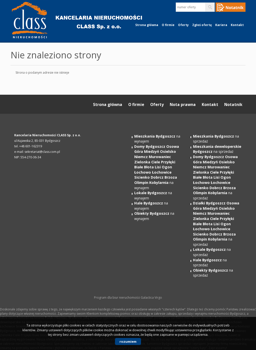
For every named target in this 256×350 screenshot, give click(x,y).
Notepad (231, 7)
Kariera (221, 25)
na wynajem (156, 167)
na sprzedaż (217, 149)
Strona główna (146, 25)
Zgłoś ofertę (202, 25)
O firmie (168, 25)
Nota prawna (183, 104)
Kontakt (237, 25)
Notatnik (233, 104)
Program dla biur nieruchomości (117, 297)
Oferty (183, 25)
